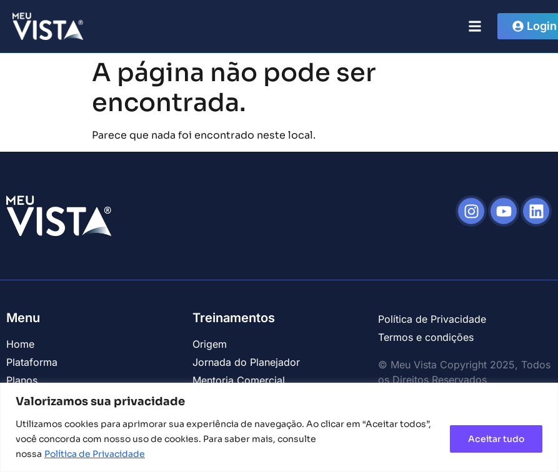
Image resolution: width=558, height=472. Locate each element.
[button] (474, 26)
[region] (279, 427)
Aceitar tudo (496, 439)
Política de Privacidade (94, 454)
